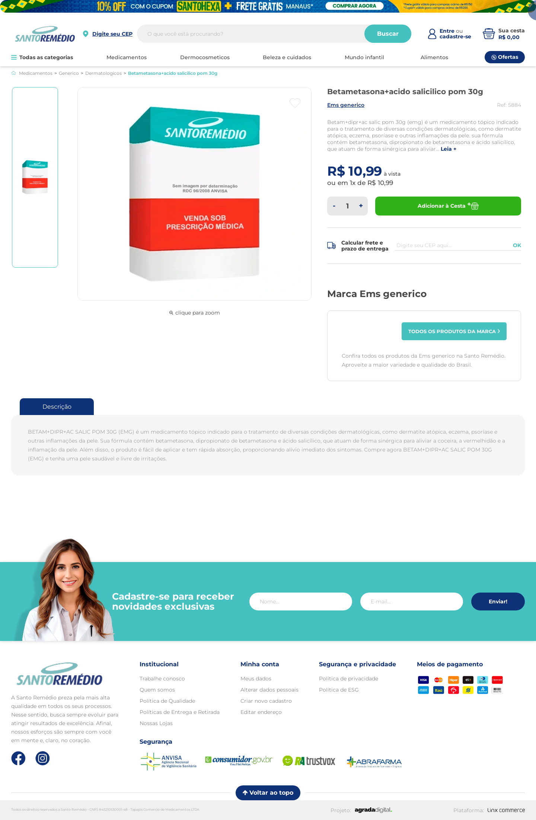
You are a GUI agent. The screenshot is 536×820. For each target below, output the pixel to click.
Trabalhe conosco (162, 678)
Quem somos (157, 689)
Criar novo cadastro (266, 701)
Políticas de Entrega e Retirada (180, 712)
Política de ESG (339, 689)
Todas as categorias (42, 57)
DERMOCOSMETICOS (205, 57)
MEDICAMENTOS (126, 57)
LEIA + (448, 149)
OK (517, 245)
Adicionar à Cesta (448, 206)
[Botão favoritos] (295, 103)
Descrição (56, 406)
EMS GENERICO (345, 105)
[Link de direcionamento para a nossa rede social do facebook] (18, 758)
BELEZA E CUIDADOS (287, 57)
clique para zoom (194, 312)
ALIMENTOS (434, 57)
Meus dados (255, 678)
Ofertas (504, 57)
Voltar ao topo (268, 792)
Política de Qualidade (167, 701)
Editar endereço (261, 712)
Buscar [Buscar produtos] (388, 33)
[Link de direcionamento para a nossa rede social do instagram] (42, 758)
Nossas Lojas (156, 723)
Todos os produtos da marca (454, 331)
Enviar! (498, 601)
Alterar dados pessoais (269, 689)
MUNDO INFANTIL (364, 57)
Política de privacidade (348, 678)
